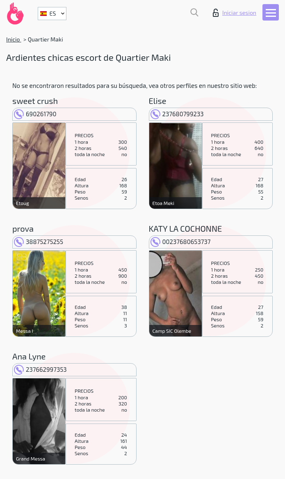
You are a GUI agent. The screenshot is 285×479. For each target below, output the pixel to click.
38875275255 (38, 241)
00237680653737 (180, 241)
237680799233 (177, 113)
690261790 (35, 113)
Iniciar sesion (234, 12)
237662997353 (40, 369)
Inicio (13, 39)
